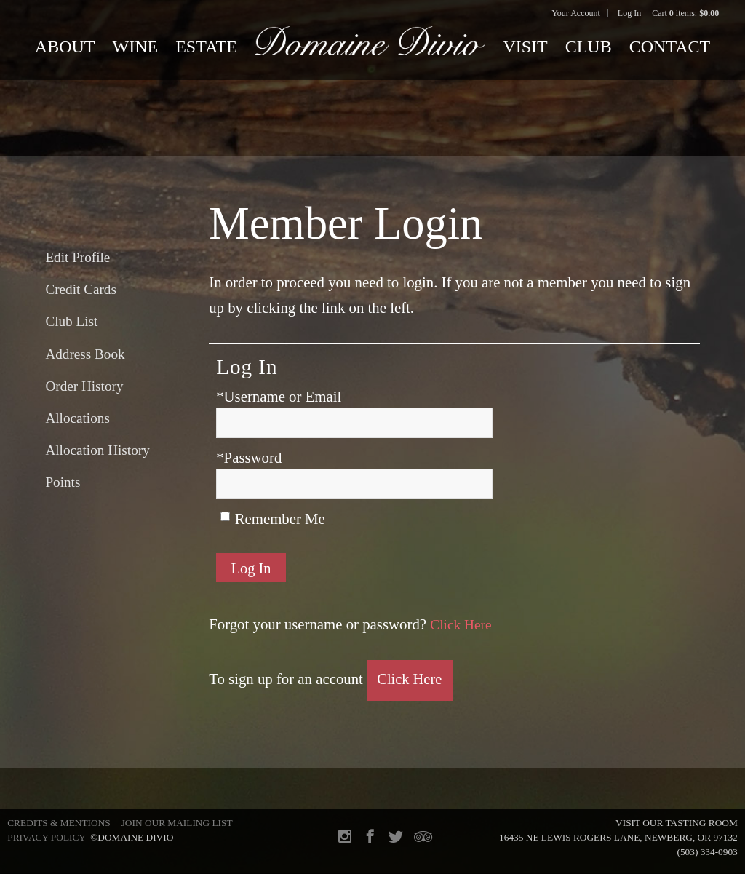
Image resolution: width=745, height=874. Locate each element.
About (65, 46)
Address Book (84, 354)
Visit (525, 46)
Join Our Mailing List (177, 822)
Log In (629, 13)
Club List (71, 321)
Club (588, 46)
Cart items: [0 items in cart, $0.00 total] (685, 13)
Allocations (77, 418)
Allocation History (97, 450)
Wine (136, 46)
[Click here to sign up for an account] (410, 681)
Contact (669, 46)
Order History (84, 386)
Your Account (575, 13)
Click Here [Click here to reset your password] (463, 626)
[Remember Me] (225, 516)
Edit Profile (77, 257)
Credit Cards (80, 289)
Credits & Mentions (58, 822)
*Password (249, 457)
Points (62, 482)
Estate (206, 46)
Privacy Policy (46, 837)
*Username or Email (278, 396)
